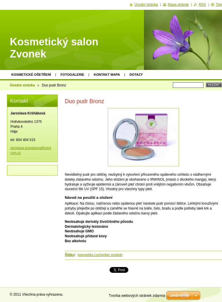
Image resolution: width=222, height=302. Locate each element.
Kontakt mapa (107, 74)
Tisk (219, 5)
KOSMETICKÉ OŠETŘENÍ (31, 74)
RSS (202, 5)
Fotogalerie (72, 74)
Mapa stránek (178, 5)
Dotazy (136, 74)
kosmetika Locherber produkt (100, 255)
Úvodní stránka (22, 85)
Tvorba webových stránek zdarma (137, 295)
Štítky (69, 255)
